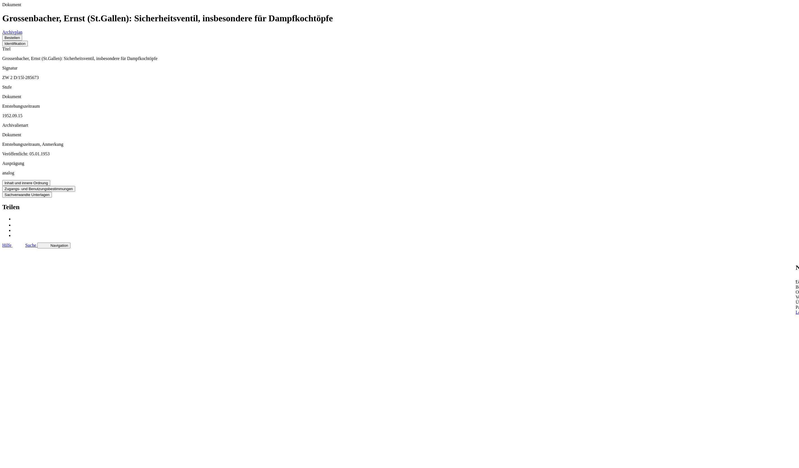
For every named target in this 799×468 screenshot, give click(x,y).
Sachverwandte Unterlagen (27, 195)
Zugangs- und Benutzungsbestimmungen (38, 189)
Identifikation (15, 44)
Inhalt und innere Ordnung (26, 183)
